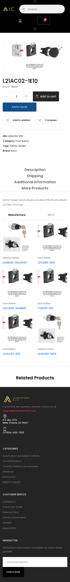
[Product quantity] (16, 97)
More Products (35, 188)
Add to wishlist (21, 120)
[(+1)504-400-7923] (5, 429)
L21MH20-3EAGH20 (15, 262)
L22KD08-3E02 (47, 354)
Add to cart (48, 96)
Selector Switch (11, 257)
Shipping (35, 175)
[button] (35, 29)
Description (35, 169)
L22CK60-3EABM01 (14, 308)
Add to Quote (19, 107)
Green (22, 146)
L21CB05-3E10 (46, 262)
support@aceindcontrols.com (19, 410)
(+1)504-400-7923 (13, 432)
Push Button (22, 141)
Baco (15, 86)
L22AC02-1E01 (11, 354)
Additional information (35, 182)
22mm (13, 146)
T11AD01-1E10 (45, 308)
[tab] (35, 170)
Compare (51, 120)
